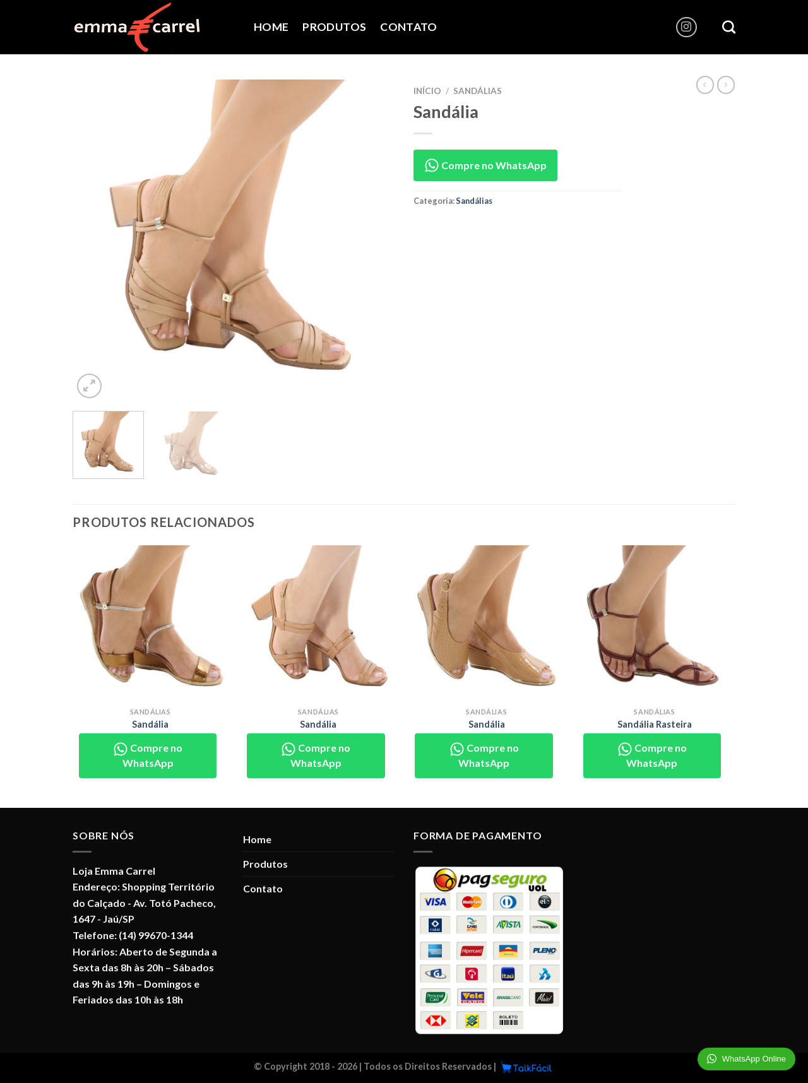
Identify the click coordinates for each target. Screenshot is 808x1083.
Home (271, 26)
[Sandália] (151, 623)
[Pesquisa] (728, 27)
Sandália (150, 724)
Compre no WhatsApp (485, 165)
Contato (408, 26)
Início (427, 91)
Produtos (334, 26)
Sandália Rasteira (654, 724)
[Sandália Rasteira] (655, 623)
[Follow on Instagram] (686, 27)
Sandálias (477, 91)
